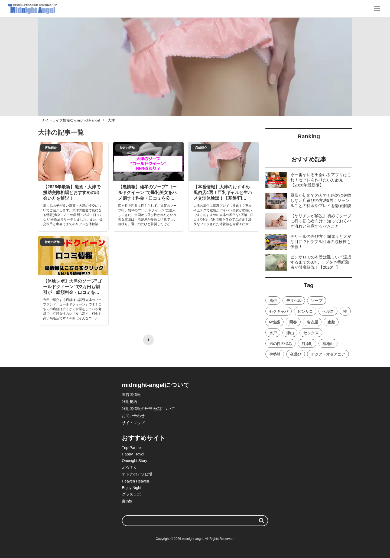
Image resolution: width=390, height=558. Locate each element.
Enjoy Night (131, 487)
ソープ (316, 300)
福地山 (328, 344)
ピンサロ (305, 311)
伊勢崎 (275, 354)
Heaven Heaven (135, 481)
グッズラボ (131, 494)
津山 (290, 333)
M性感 (274, 322)
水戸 (273, 333)
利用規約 (129, 401)
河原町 (307, 344)
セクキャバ (278, 311)
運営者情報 (131, 394)
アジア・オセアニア (328, 354)
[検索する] (261, 521)
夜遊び (295, 354)
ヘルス (328, 311)
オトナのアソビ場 (137, 474)
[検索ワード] (195, 521)
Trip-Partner (132, 447)
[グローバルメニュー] (377, 8)
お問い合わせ (133, 415)
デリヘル (293, 300)
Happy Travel (133, 454)
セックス (310, 333)
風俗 (273, 300)
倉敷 (331, 322)
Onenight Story (134, 460)
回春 (293, 322)
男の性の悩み (280, 344)
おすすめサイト (143, 438)
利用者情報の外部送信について (148, 408)
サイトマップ (133, 423)
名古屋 (312, 322)
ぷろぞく (129, 467)
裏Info (127, 501)
